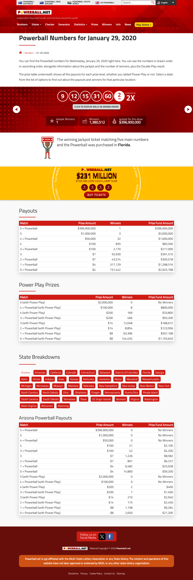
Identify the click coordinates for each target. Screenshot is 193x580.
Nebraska (88, 386)
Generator (64, 24)
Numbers (22, 24)
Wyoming (63, 406)
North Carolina (29, 392)
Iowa (61, 379)
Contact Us (109, 573)
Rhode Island (150, 392)
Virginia (135, 399)
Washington (151, 399)
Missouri (58, 386)
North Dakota (50, 392)
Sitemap (121, 573)
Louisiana (104, 379)
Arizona (25, 372)
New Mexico (147, 386)
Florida (146, 372)
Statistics (79, 24)
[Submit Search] (153, 2)
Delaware (105, 372)
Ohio (65, 392)
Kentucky (88, 379)
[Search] (139, 2)
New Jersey (128, 386)
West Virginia (28, 406)
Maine (118, 379)
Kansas (74, 379)
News (128, 24)
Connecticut (88, 372)
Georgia (159, 372)
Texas (83, 399)
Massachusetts (150, 379)
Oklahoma (80, 392)
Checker (49, 24)
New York (164, 386)
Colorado (71, 372)
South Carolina (29, 399)
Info (118, 24)
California (55, 372)
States (35, 24)
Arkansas (40, 372)
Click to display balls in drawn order (96, 106)
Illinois (36, 379)
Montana (73, 386)
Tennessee (69, 399)
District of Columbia (126, 372)
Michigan (26, 386)
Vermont (121, 399)
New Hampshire (108, 386)
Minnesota (42, 386)
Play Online (142, 25)
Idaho (24, 379)
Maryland (132, 379)
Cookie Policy (96, 573)
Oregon (95, 392)
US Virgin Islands (101, 399)
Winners (107, 24)
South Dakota (50, 399)
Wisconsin (47, 406)
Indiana (49, 379)
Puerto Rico (131, 392)
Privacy (84, 573)
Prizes (94, 24)
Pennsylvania (112, 392)
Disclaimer (73, 573)
